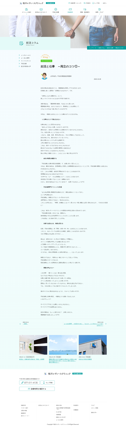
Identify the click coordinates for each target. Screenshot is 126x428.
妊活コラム (102, 48)
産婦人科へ (94, 412)
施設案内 (23, 413)
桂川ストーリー (25, 416)
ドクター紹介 (24, 408)
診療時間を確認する (37, 389)
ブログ (92, 405)
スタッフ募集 (94, 408)
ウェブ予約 (96, 3)
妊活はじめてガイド (43, 405)
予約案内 (87, 3)
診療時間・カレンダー (75, 3)
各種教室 (76, 410)
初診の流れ (59, 405)
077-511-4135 (29, 382)
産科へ (104, 3)
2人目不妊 (58, 412)
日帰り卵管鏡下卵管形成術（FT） (63, 408)
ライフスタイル (46, 61)
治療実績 (58, 414)
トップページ (92, 48)
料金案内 (76, 405)
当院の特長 (24, 410)
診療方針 (23, 405)
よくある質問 (59, 420)
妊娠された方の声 (61, 417)
